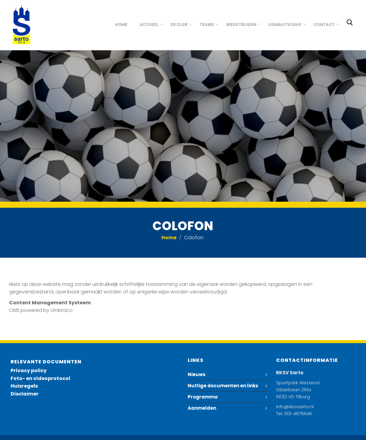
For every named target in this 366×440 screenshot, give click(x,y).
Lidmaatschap (285, 25)
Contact (324, 25)
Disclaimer (24, 393)
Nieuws (197, 374)
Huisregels (24, 385)
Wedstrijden (241, 25)
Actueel (149, 25)
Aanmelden (202, 408)
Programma (203, 397)
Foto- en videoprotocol (40, 378)
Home (121, 25)
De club (178, 25)
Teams (206, 25)
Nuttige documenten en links (223, 385)
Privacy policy (29, 370)
